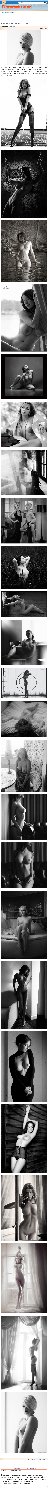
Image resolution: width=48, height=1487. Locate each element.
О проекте (31, 1468)
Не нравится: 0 (41, 1459)
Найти (44, 2)
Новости (5, 12)
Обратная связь (19, 1468)
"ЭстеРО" (12, 27)
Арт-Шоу (12, 12)
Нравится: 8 (30, 1459)
